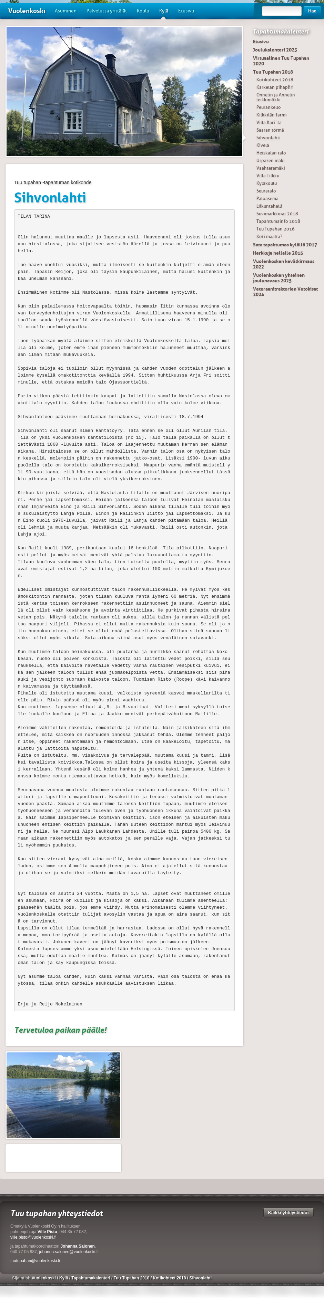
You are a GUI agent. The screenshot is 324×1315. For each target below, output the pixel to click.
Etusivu (186, 11)
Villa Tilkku (267, 176)
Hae (312, 10)
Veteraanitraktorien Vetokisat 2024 (285, 291)
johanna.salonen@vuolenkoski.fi (68, 1251)
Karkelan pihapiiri (275, 87)
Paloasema (267, 198)
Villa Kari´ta (269, 122)
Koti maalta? (269, 236)
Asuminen (66, 11)
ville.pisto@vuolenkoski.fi (33, 1237)
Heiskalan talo (271, 153)
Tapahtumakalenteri (280, 31)
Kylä (163, 13)
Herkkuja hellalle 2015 (278, 253)
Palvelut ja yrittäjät (107, 11)
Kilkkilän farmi (271, 115)
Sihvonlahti (268, 138)
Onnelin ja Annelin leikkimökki (275, 97)
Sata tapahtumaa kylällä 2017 (285, 245)
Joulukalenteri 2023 (275, 50)
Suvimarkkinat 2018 (277, 214)
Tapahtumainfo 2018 (278, 221)
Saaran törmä (270, 130)
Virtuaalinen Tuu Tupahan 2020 (281, 61)
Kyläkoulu (266, 183)
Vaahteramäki (270, 168)
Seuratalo (266, 191)
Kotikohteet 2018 (274, 80)
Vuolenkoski (26, 11)
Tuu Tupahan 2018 (273, 72)
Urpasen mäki (270, 160)
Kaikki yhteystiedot (288, 1212)
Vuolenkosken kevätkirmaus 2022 (283, 264)
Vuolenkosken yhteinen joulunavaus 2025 (279, 278)
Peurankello (268, 107)
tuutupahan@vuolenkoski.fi (35, 1260)
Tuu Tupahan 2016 (275, 229)
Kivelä (262, 145)
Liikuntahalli (269, 206)
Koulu (143, 11)
